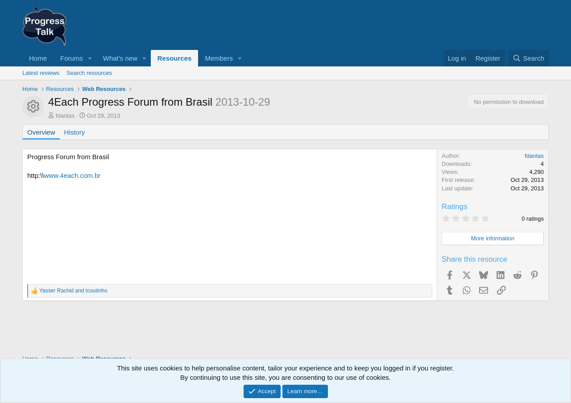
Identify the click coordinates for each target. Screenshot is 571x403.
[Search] (528, 58)
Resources (174, 58)
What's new (120, 58)
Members (219, 58)
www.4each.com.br (72, 175)
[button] (90, 58)
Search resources (89, 73)
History (74, 132)
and (73, 291)
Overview (41, 132)
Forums (71, 58)
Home (38, 58)
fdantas (65, 115)
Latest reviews (40, 73)
